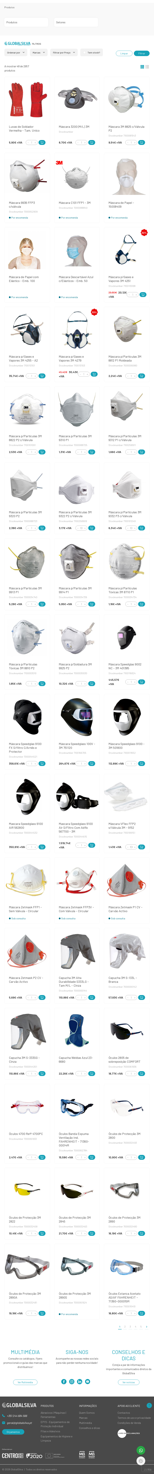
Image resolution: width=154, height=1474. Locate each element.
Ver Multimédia (25, 1382)
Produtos (9, 7)
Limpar (124, 53)
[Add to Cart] (42, 142)
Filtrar (141, 53)
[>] (147, 1326)
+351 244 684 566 (17, 1415)
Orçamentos (13, 1431)
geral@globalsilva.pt (19, 1422)
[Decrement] (28, 142)
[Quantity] (31, 142)
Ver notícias (128, 1382)
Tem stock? (94, 52)
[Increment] (35, 142)
